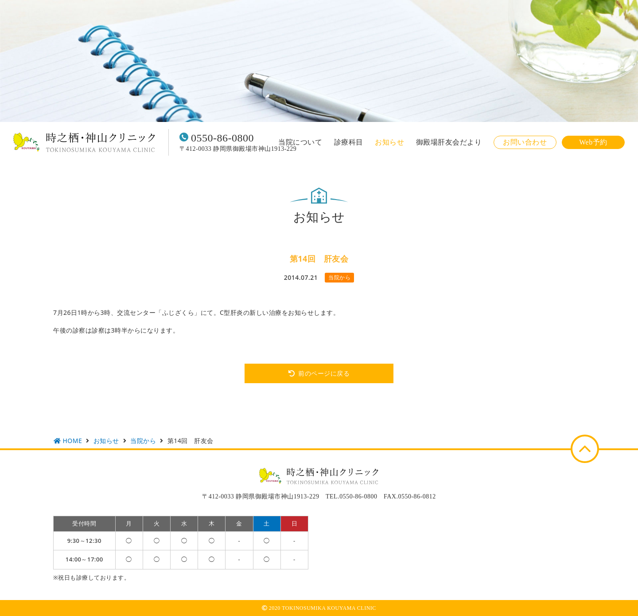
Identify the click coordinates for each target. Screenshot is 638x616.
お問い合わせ (525, 142)
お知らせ (389, 142)
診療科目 (348, 142)
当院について (300, 142)
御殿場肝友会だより (449, 142)
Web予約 (593, 142)
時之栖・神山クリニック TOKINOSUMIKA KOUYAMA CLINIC (84, 142)
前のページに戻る (324, 373)
